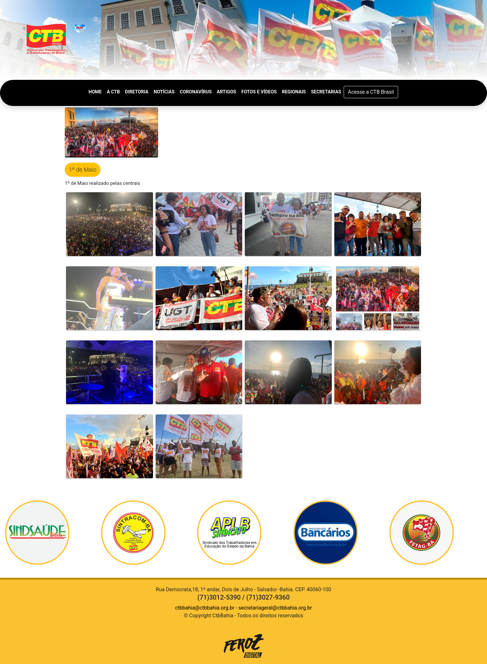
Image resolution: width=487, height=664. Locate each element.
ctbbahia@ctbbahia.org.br (204, 608)
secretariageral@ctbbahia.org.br (275, 608)
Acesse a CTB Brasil (371, 92)
